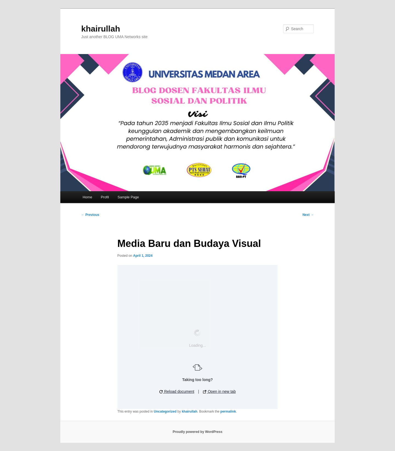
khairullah (100, 28)
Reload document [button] (176, 391)
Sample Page (128, 197)
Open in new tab (219, 391)
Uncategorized (165, 411)
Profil (105, 197)
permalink (228, 411)
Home (87, 197)
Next (308, 215)
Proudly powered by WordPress (197, 432)
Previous (90, 215)
